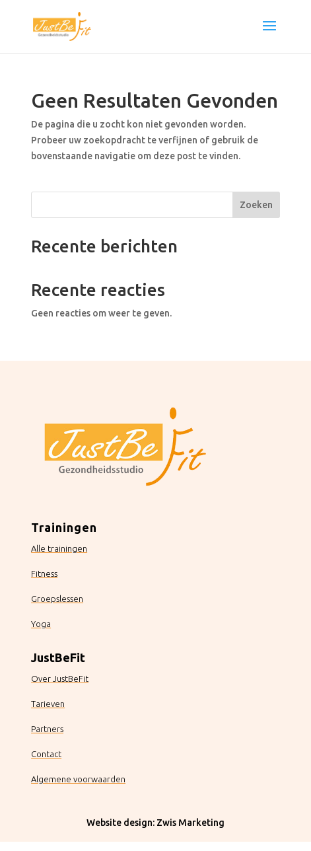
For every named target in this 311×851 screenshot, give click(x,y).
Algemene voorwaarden (78, 779)
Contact (46, 753)
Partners (47, 728)
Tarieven (48, 703)
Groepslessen (57, 598)
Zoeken (256, 205)
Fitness (44, 573)
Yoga (41, 623)
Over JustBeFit (59, 678)
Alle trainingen (59, 548)
